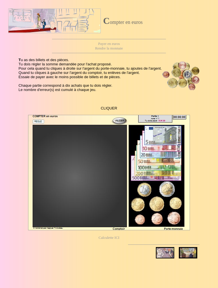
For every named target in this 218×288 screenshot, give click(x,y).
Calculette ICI (108, 237)
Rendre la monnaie (109, 48)
